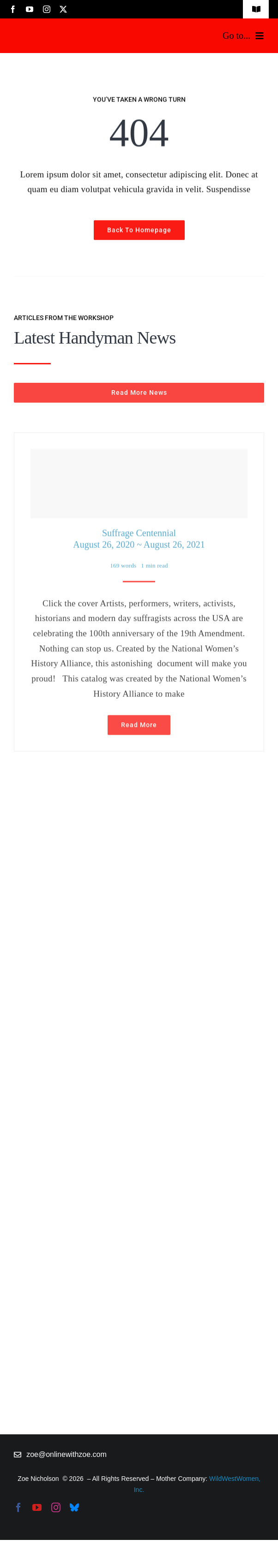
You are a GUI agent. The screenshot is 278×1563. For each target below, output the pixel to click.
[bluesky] (74, 1507)
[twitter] (63, 9)
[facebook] (13, 9)
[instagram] (46, 9)
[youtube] (29, 9)
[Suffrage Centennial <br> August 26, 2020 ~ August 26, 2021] (139, 481)
